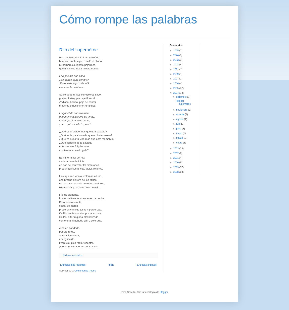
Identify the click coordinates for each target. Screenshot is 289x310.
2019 (176, 74)
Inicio (111, 264)
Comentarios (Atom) (85, 270)
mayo (179, 133)
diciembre (181, 97)
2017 (176, 78)
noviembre (182, 109)
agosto (180, 119)
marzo (180, 137)
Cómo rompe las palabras (128, 19)
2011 (176, 158)
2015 (176, 88)
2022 (176, 64)
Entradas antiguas (147, 264)
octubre (180, 114)
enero (179, 142)
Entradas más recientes (72, 264)
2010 (176, 162)
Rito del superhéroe (78, 49)
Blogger (164, 292)
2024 (176, 55)
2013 (176, 148)
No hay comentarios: (73, 255)
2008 (176, 172)
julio (178, 123)
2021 (176, 69)
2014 (176, 92)
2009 (176, 167)
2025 (176, 50)
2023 (176, 60)
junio (179, 128)
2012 (176, 153)
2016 (176, 83)
